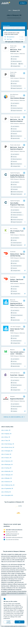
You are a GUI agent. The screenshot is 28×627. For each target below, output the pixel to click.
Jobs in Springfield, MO (7, 495)
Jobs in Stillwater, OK (6, 478)
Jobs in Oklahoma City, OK (7, 485)
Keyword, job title (6, 25)
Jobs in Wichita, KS (6, 492)
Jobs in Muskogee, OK (7, 464)
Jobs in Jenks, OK (5, 430)
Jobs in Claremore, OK (7, 461)
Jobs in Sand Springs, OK (7, 444)
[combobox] (14, 27)
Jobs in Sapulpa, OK (6, 433)
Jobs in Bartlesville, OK (7, 471)
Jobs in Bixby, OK (5, 437)
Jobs (9, 10)
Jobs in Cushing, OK (6, 468)
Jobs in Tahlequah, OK (7, 474)
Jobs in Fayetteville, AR (7, 488)
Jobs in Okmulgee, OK (6, 450)
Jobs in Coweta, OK (6, 454)
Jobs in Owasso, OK (6, 457)
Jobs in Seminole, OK (6, 481)
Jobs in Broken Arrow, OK (7, 447)
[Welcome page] (5, 3)
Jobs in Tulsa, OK (5, 440)
